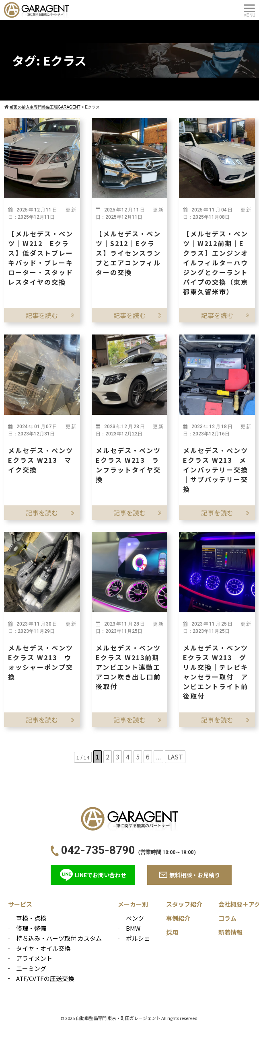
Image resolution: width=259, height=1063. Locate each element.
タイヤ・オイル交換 (43, 948)
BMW (133, 928)
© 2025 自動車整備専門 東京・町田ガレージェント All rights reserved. (129, 1018)
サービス (20, 904)
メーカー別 (133, 904)
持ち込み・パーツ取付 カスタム (59, 938)
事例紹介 (178, 918)
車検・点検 (31, 918)
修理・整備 (31, 928)
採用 (172, 932)
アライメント (34, 958)
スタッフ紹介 (184, 904)
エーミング (31, 968)
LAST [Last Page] (175, 756)
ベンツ (135, 918)
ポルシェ (138, 938)
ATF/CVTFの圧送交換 (45, 978)
